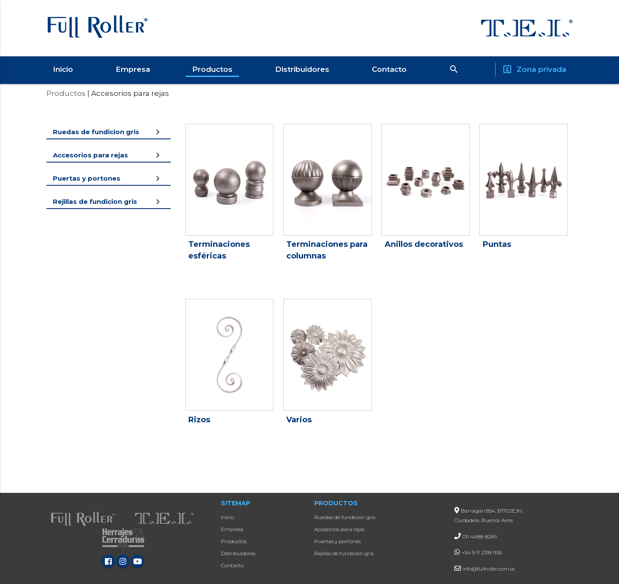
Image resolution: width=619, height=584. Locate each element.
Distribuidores (302, 69)
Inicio (63, 69)
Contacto (389, 69)
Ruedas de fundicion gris (344, 517)
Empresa (133, 69)
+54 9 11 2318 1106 (482, 552)
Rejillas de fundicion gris (344, 553)
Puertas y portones (337, 541)
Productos (212, 69)
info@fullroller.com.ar (489, 569)
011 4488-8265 (480, 536)
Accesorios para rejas (339, 529)
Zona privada (534, 69)
